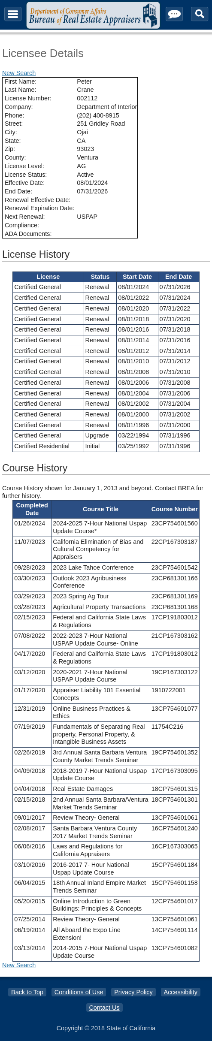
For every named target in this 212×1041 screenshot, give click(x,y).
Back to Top (27, 992)
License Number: (28, 98)
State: (13, 140)
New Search (19, 72)
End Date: (18, 191)
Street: (14, 123)
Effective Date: (25, 182)
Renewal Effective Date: (37, 199)
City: (11, 132)
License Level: (24, 166)
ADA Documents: (28, 233)
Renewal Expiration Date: (39, 208)
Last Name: (20, 89)
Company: (19, 106)
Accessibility (180, 992)
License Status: (26, 174)
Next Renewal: (25, 216)
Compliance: (22, 225)
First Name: (20, 81)
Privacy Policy (133, 992)
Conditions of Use (79, 992)
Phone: (14, 115)
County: (15, 157)
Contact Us (104, 1007)
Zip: (10, 148)
